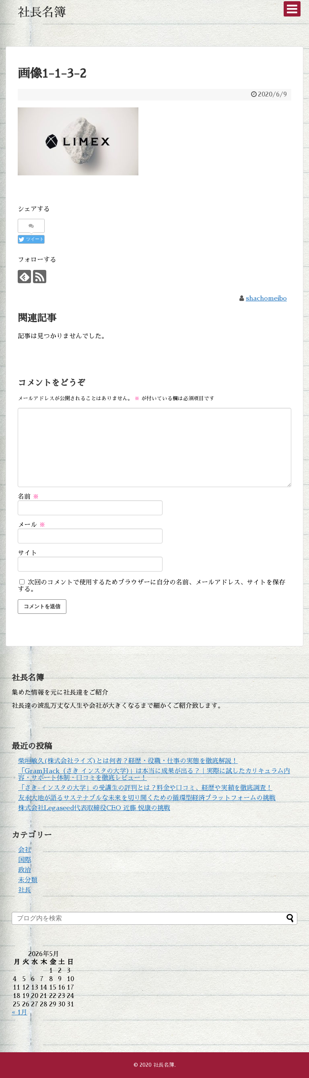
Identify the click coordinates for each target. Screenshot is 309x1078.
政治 (24, 870)
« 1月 (19, 1012)
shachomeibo (266, 298)
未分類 (27, 880)
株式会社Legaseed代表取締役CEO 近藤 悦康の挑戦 (94, 808)
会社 (24, 850)
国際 (24, 860)
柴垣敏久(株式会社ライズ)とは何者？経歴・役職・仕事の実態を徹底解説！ (128, 761)
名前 (28, 497)
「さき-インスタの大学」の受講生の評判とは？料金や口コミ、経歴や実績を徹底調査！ (145, 788)
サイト (27, 553)
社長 (24, 890)
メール (31, 525)
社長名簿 (42, 12)
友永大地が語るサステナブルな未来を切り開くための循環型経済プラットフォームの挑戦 (147, 798)
